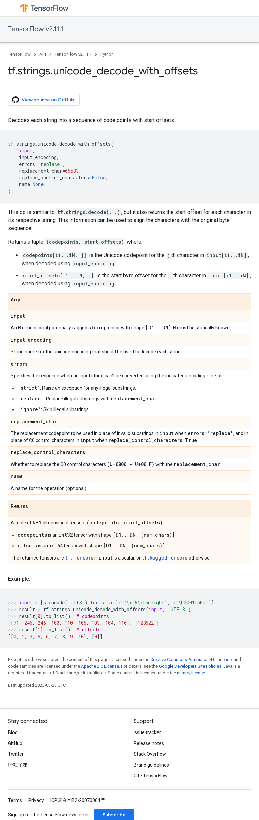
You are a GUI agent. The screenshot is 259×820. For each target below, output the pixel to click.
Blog (13, 732)
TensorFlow (19, 54)
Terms (15, 800)
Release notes (149, 743)
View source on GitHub (43, 99)
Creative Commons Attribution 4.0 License (191, 659)
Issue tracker (147, 732)
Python (107, 54)
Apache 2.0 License (100, 666)
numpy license (191, 672)
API (42, 54)
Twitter (16, 754)
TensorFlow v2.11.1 (35, 29)
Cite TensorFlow (151, 775)
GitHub (15, 743)
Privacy (36, 800)
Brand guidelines (151, 765)
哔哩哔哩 (17, 765)
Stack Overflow (150, 754)
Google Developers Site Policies (190, 666)
